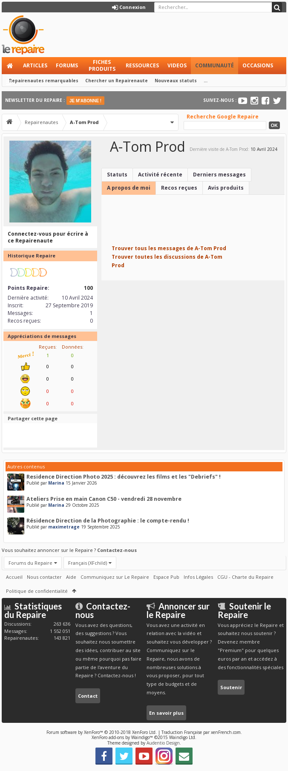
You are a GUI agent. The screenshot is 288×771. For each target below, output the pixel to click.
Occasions (257, 65)
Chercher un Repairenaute (116, 81)
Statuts (117, 174)
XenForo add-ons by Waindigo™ (122, 737)
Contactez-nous (117, 550)
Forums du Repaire (30, 563)
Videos (177, 65)
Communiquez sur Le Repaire (115, 577)
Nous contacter (44, 577)
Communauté (214, 65)
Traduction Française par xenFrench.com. (201, 732)
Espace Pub (166, 577)
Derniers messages (219, 174)
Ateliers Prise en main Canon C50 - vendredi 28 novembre (103, 498)
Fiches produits (102, 65)
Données (72, 347)
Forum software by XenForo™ (101, 732)
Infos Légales (198, 577)
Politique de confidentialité (37, 591)
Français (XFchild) (87, 563)
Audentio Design (163, 743)
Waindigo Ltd (182, 737)
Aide (71, 577)
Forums (67, 65)
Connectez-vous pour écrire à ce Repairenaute (48, 237)
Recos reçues (179, 187)
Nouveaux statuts (176, 81)
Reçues (47, 347)
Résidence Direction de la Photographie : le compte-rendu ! (107, 520)
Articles (35, 65)
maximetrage (64, 527)
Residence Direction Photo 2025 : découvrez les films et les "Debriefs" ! (123, 476)
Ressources (142, 65)
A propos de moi (128, 187)
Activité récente (160, 174)
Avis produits (226, 187)
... (205, 81)
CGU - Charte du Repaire (245, 577)
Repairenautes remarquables (43, 81)
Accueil (10, 65)
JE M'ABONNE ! (85, 100)
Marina (56, 483)
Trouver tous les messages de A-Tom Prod (169, 248)
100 (88, 288)
